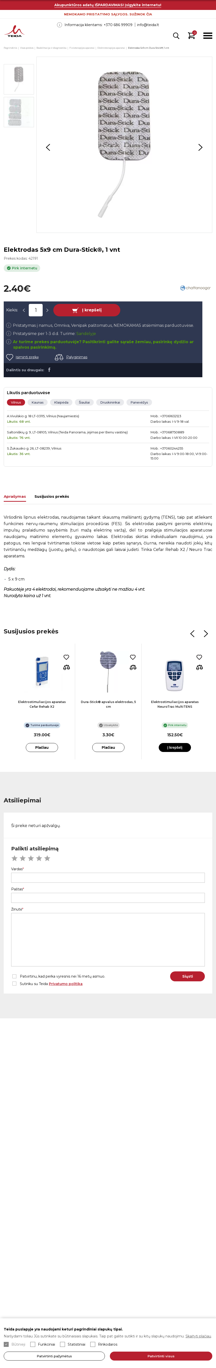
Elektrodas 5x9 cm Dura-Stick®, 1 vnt (148, 47)
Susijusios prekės (51, 496)
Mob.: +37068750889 (167, 432)
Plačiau (42, 747)
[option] (124, 145)
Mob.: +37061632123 (166, 416)
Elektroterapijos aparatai (111, 47)
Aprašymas (15, 496)
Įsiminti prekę (27, 357)
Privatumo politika (66, 984)
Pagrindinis (10, 47)
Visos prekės (26, 47)
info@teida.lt (148, 25)
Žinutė (16, 909)
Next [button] (201, 147)
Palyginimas (76, 357)
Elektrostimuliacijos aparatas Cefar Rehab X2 (42, 704)
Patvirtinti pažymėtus (54, 1356)
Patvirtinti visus (161, 1356)
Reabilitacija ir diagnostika (51, 47)
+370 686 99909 (118, 25)
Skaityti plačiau (198, 1336)
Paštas (17, 889)
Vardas (17, 869)
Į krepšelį (92, 310)
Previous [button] (48, 147)
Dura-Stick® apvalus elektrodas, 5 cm (108, 704)
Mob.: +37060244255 (167, 448)
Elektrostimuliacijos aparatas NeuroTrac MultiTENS (175, 704)
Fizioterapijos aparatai (81, 47)
